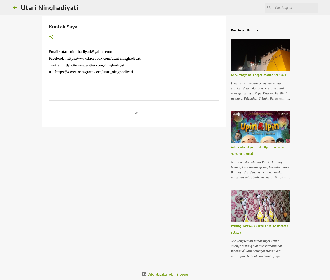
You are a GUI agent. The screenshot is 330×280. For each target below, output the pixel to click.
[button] (51, 37)
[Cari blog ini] (295, 8)
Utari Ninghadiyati (49, 7)
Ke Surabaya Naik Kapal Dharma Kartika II (258, 75)
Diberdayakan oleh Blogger (165, 274)
